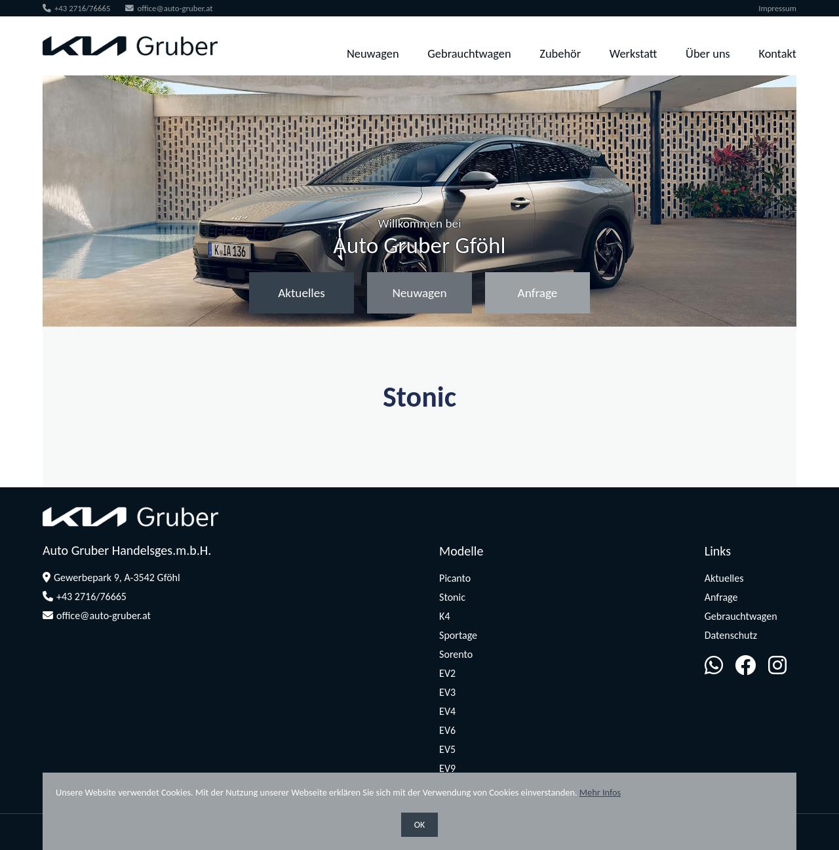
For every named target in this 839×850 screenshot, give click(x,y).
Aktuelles (301, 292)
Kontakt (777, 53)
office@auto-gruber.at (168, 8)
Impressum (777, 8)
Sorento (456, 654)
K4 (444, 616)
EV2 (447, 673)
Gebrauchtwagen (469, 53)
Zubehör (560, 53)
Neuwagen (373, 53)
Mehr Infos (600, 792)
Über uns (708, 53)
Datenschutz (731, 635)
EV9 (447, 768)
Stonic (452, 597)
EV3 (447, 692)
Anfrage (538, 292)
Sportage (458, 635)
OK (419, 824)
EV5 (447, 749)
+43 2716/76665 (77, 8)
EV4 (447, 711)
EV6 (447, 730)
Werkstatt (633, 53)
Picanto (455, 578)
